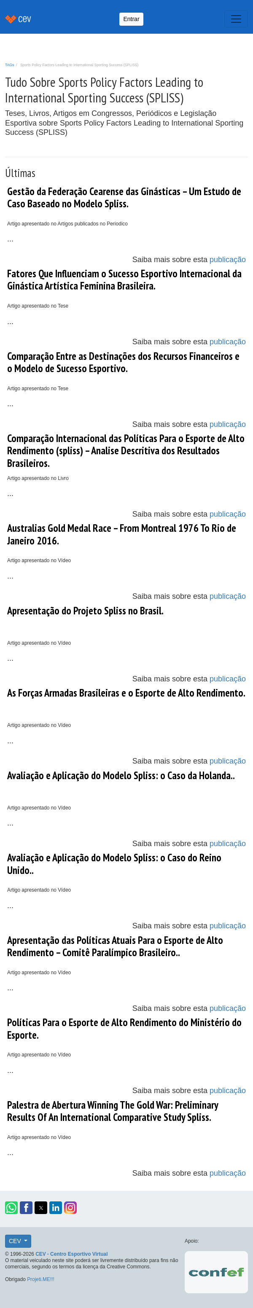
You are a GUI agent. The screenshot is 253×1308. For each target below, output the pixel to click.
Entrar (131, 19)
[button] (11, 1207)
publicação (228, 259)
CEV (16, 1241)
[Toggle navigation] (236, 19)
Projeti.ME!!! (40, 1279)
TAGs (9, 65)
